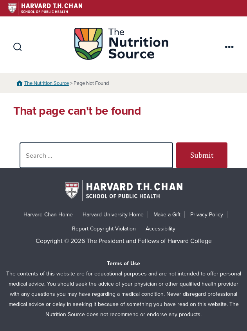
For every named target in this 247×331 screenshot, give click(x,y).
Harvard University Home (113, 214)
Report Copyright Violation (104, 228)
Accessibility (160, 228)
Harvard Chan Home (48, 214)
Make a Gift (166, 214)
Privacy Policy (206, 214)
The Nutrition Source (46, 83)
